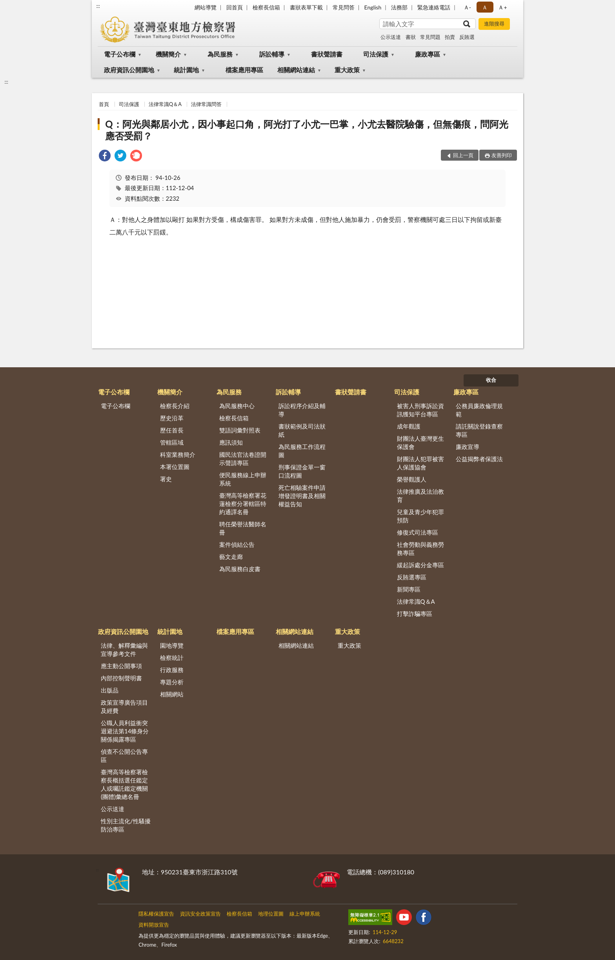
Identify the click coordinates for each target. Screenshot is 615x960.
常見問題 (430, 37)
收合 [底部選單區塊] (491, 380)
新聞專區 (408, 589)
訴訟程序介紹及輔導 (302, 410)
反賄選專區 (411, 577)
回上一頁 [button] (463, 155)
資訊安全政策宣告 (200, 914)
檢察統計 (172, 657)
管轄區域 (172, 442)
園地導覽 (172, 645)
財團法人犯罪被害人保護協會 (420, 463)
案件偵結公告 (237, 544)
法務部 (399, 7)
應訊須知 (231, 442)
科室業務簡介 (177, 454)
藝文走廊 (231, 556)
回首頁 (234, 7)
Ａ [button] (485, 7)
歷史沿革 (172, 417)
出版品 (109, 690)
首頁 (104, 104)
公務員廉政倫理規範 (479, 410)
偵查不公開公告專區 (124, 755)
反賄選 (467, 37)
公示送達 (390, 37)
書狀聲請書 (326, 54)
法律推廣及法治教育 (420, 495)
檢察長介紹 (174, 405)
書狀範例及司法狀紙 (302, 430)
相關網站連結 (296, 69)
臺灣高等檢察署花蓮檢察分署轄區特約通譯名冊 (242, 503)
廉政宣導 (467, 446)
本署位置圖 (174, 466)
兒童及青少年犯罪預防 (420, 516)
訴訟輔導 (271, 54)
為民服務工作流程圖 (302, 450)
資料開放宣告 (153, 925)
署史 (166, 478)
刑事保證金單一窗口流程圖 (302, 471)
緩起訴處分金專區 (420, 564)
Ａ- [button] (467, 7)
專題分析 (172, 681)
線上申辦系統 (304, 914)
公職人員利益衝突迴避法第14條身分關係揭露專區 (125, 731)
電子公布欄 (119, 54)
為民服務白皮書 (239, 568)
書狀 (411, 37)
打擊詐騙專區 (414, 613)
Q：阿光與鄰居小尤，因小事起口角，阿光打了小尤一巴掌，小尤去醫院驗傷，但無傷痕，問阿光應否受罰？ (306, 129)
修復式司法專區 (417, 532)
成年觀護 (408, 426)
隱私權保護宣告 (156, 914)
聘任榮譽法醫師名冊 (242, 528)
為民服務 (220, 54)
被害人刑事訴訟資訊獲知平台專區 (420, 410)
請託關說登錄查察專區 (479, 430)
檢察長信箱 (266, 7)
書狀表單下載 (306, 7)
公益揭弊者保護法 (479, 458)
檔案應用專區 (244, 69)
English (373, 7)
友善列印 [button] (501, 155)
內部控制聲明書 (121, 678)
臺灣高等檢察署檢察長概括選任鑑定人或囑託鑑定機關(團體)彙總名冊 (124, 784)
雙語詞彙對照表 (239, 430)
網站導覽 (206, 7)
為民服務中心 (237, 405)
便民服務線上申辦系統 (242, 479)
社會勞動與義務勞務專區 (420, 548)
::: (98, 6)
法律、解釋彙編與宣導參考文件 (124, 649)
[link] (105, 156)
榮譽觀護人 (411, 479)
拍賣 (450, 37)
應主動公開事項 (121, 665)
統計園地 (186, 69)
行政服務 (172, 669)
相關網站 (172, 694)
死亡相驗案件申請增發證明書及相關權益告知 (302, 495)
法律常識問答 (206, 104)
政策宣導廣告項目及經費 (124, 706)
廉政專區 (427, 54)
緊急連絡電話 (433, 7)
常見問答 (344, 7)
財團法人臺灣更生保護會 (420, 442)
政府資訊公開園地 (129, 69)
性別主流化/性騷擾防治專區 (126, 825)
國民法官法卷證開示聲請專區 (242, 458)
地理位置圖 (271, 914)
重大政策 (347, 69)
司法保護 (375, 54)
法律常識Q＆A (165, 104)
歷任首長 (172, 430)
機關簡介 (168, 54)
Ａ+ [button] (502, 7)
